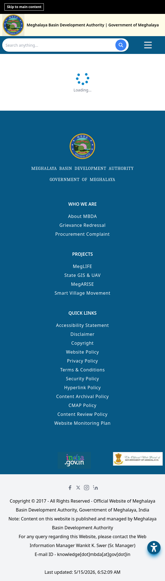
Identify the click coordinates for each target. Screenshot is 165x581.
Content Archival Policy (82, 396)
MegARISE (82, 284)
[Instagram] (86, 487)
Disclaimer (82, 334)
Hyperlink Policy (82, 387)
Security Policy (82, 379)
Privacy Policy (82, 361)
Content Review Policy (82, 414)
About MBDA (82, 216)
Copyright (82, 343)
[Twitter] (78, 487)
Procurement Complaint (82, 234)
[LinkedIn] (95, 487)
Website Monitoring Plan (82, 423)
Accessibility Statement (82, 325)
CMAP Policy (82, 405)
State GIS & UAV (82, 275)
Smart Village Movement (83, 293)
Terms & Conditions (82, 370)
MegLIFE (82, 266)
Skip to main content (24, 6)
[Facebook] (70, 487)
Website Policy (82, 352)
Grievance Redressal (82, 225)
